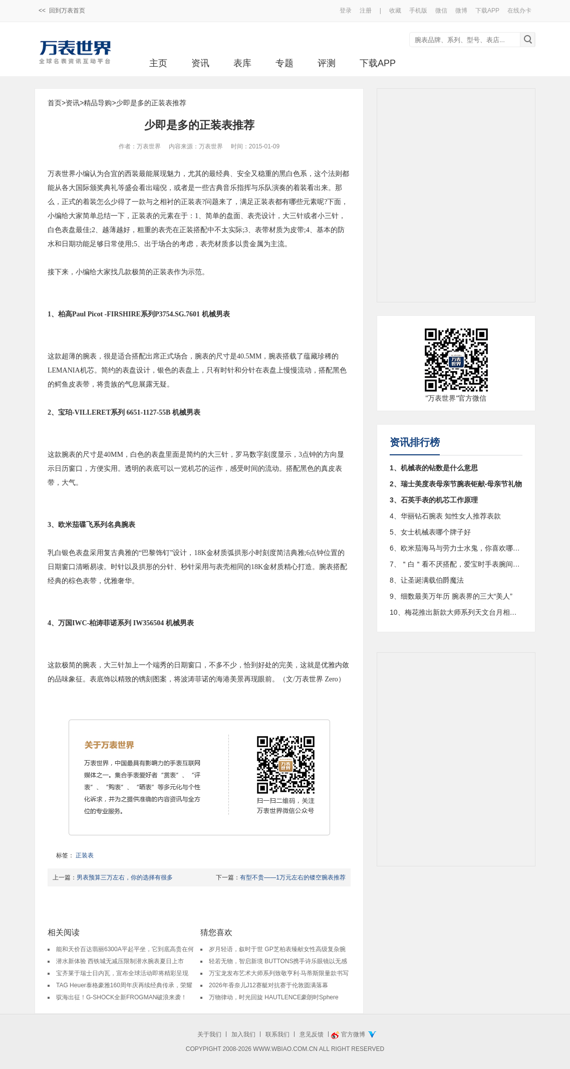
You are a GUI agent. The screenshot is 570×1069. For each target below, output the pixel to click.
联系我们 (277, 1034)
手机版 (418, 10)
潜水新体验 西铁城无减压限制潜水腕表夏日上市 (120, 961)
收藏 (395, 10)
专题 (284, 63)
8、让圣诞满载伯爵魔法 (427, 580)
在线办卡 (519, 10)
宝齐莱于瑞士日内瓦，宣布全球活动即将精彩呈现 (122, 973)
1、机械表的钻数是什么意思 (434, 468)
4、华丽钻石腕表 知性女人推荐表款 (445, 516)
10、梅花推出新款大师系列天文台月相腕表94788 (456, 612)
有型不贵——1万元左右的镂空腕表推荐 (293, 877)
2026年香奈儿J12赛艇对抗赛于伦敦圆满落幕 (268, 985)
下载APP (487, 10)
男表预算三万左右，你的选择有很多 (125, 877)
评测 (327, 63)
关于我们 (209, 1034)
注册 (366, 10)
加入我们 (243, 1034)
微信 (441, 10)
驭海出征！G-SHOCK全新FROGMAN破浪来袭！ (121, 997)
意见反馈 (312, 1034)
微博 (461, 10)
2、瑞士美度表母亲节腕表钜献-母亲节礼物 (456, 484)
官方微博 (353, 1034)
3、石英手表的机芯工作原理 (434, 500)
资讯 (200, 63)
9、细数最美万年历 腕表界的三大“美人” (451, 596)
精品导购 (98, 103)
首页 (55, 103)
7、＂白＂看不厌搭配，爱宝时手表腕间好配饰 (456, 564)
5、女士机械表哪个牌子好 (430, 532)
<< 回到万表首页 (62, 10)
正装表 (85, 855)
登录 (346, 10)
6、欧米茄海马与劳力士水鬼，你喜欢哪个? (456, 548)
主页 (158, 63)
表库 (242, 63)
